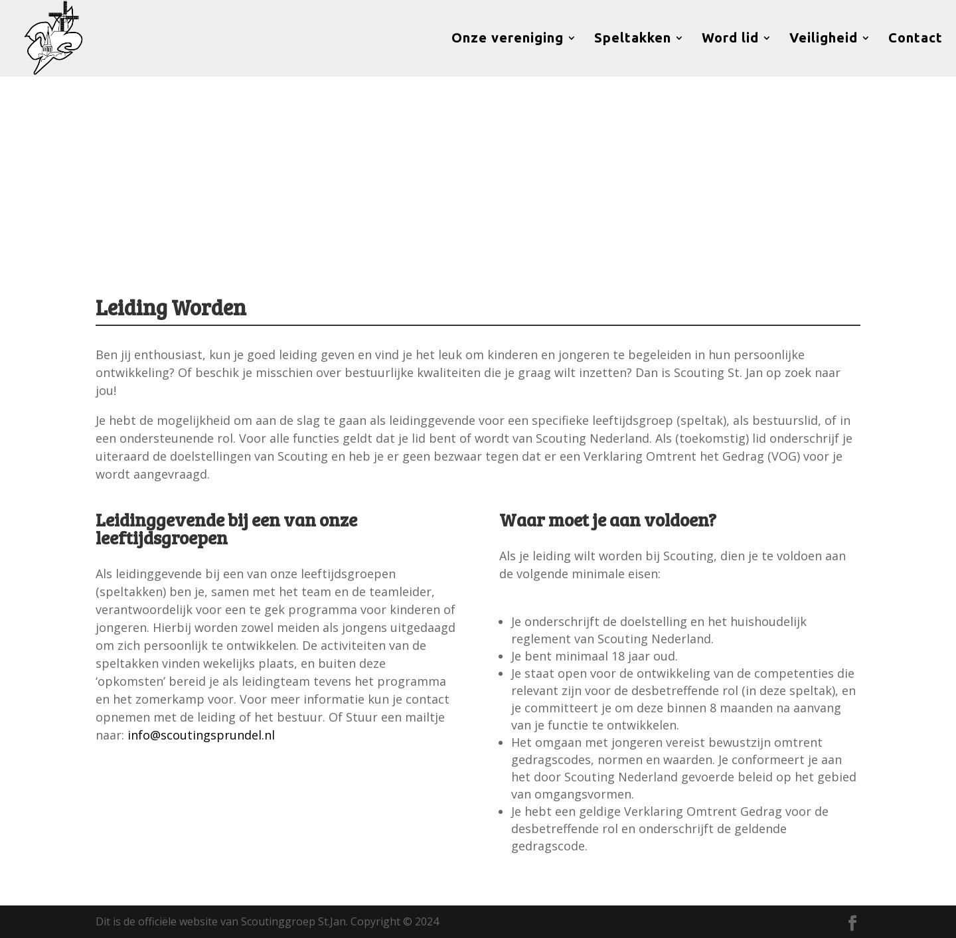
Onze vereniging (507, 39)
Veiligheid (823, 39)
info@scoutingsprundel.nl (201, 735)
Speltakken (632, 39)
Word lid (730, 39)
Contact (915, 39)
